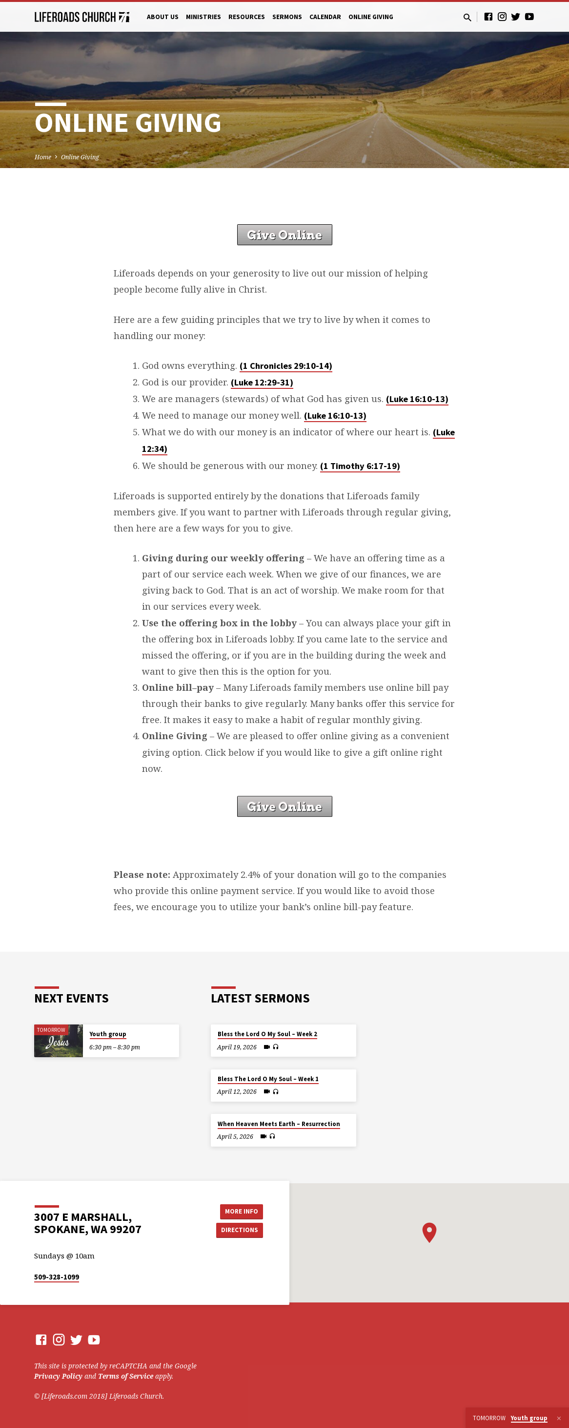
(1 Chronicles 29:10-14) (286, 365)
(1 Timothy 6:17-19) (360, 465)
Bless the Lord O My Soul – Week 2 (267, 1034)
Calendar (325, 17)
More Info (238, 1210)
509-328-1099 (56, 1276)
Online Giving (370, 17)
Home (43, 157)
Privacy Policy (58, 1376)
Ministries (203, 17)
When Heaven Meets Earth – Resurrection (279, 1124)
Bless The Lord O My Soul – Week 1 (268, 1079)
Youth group (108, 1034)
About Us (163, 17)
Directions (239, 1230)
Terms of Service (125, 1376)
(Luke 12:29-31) (262, 382)
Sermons (287, 17)
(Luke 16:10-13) (417, 399)
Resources (246, 17)
